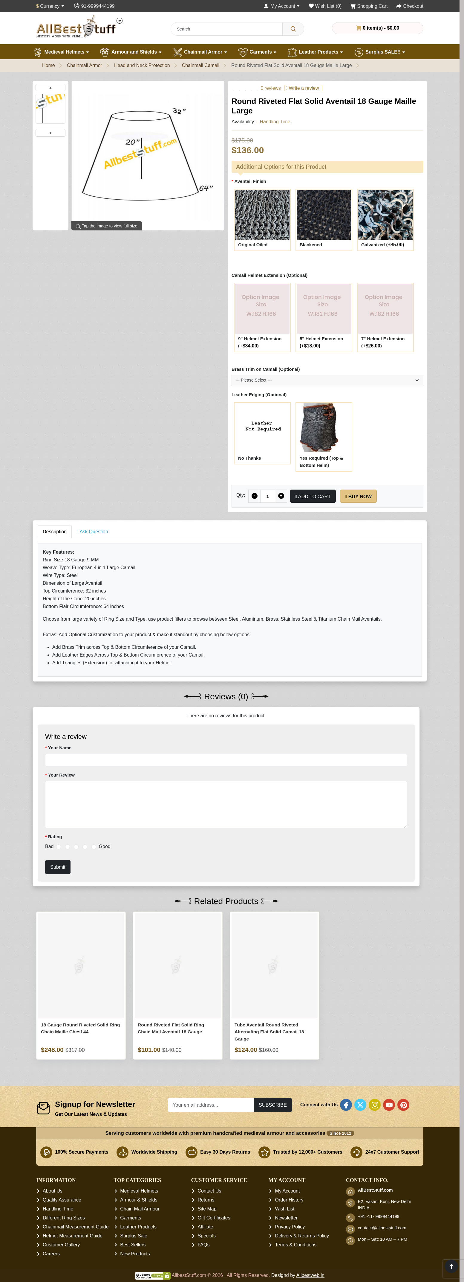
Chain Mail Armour (140, 1209)
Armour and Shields (131, 52)
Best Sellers (133, 1245)
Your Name (59, 747)
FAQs (203, 1245)
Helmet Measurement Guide (72, 1236)
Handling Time (58, 1209)
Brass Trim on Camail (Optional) (266, 369)
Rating (55, 836)
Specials (206, 1236)
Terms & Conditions (296, 1245)
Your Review (61, 774)
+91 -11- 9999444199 (378, 1216)
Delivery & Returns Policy (302, 1236)
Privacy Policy (290, 1227)
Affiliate (205, 1227)
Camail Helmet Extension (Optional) (269, 275)
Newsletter (286, 1218)
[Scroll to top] (451, 1266)
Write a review (302, 88)
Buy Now (358, 496)
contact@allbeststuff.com (382, 1228)
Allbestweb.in (310, 1275)
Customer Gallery (61, 1245)
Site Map (206, 1209)
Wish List (285, 1209)
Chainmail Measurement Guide (76, 1227)
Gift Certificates (213, 1218)
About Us (52, 1191)
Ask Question (92, 531)
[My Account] (281, 6)
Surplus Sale (133, 1236)
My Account (287, 1191)
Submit (57, 867)
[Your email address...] (211, 1105)
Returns (205, 1200)
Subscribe (273, 1105)
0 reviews (271, 88)
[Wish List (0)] (325, 6)
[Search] (293, 29)
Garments (257, 52)
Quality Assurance (62, 1200)
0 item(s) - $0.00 (377, 28)
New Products (135, 1254)
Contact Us (209, 1191)
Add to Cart (313, 496)
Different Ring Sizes (64, 1218)
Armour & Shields (138, 1200)
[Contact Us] (94, 6)
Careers (51, 1254)
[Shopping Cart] (369, 6)
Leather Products (315, 52)
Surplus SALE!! (379, 52)
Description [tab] (55, 531)
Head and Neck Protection (142, 65)
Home (48, 65)
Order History (289, 1200)
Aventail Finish (250, 181)
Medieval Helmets (61, 52)
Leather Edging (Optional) (259, 394)
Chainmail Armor (199, 52)
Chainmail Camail (200, 65)
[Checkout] (409, 6)
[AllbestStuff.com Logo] (79, 26)
